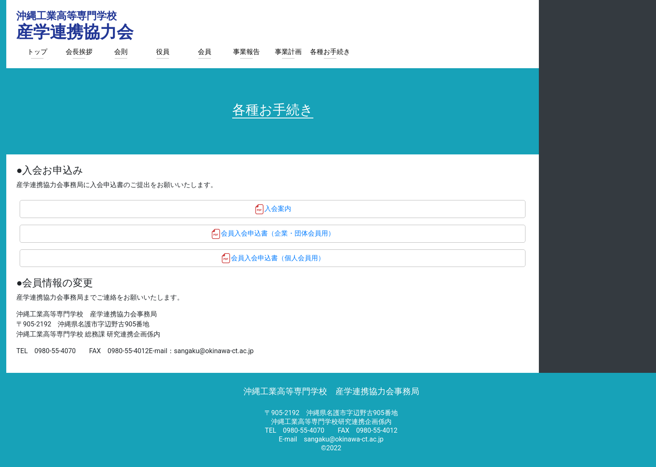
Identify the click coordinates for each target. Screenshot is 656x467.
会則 (121, 52)
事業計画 (288, 52)
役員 (162, 52)
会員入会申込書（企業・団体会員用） (278, 233)
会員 (204, 52)
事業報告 (246, 52)
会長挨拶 (79, 52)
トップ (37, 52)
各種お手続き (330, 52)
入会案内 (277, 209)
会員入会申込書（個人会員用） (278, 258)
